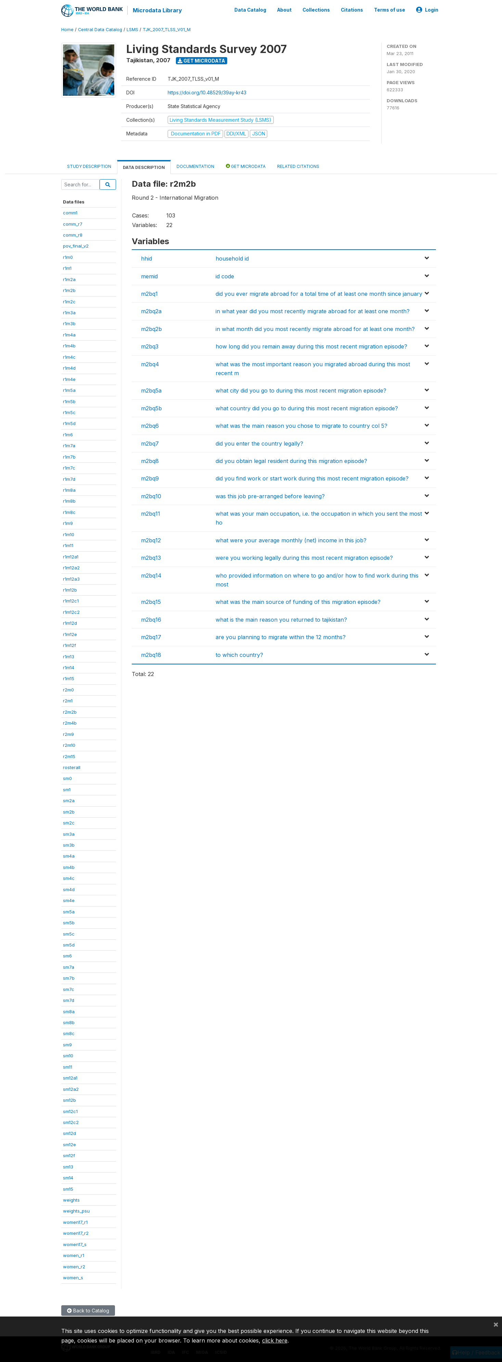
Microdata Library (157, 10)
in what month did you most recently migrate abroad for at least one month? (315, 328)
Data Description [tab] (144, 166)
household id (232, 257)
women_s (73, 1277)
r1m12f (69, 644)
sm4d (69, 888)
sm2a (69, 800)
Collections (316, 9)
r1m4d (69, 367)
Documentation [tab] (195, 165)
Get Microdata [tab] (246, 165)
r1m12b (70, 589)
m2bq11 (150, 513)
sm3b (69, 844)
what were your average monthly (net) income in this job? (291, 539)
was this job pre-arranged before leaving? (270, 495)
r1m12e (70, 633)
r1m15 (68, 678)
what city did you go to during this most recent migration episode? (301, 389)
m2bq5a (151, 389)
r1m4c (69, 356)
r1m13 (68, 656)
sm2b (69, 811)
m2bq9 (150, 477)
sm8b (69, 1021)
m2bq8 (150, 460)
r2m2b (70, 711)
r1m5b (69, 401)
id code (225, 275)
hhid (146, 257)
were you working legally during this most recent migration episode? (304, 557)
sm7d (68, 999)
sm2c (69, 822)
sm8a (69, 1011)
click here (274, 1340)
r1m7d (69, 478)
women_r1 (73, 1254)
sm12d (69, 1133)
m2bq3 (149, 345)
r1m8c (69, 511)
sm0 (67, 778)
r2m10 (69, 744)
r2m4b (70, 722)
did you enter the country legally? (259, 442)
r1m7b (69, 456)
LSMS (132, 28)
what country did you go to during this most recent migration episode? (307, 407)
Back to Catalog (88, 1310)
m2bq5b (151, 407)
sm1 (66, 789)
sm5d (69, 944)
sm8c (69, 1033)
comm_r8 (72, 234)
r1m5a (69, 389)
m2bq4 (150, 363)
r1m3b (69, 323)
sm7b (69, 977)
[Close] (496, 1324)
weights (71, 1199)
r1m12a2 (71, 567)
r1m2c (69, 301)
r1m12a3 (71, 578)
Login (427, 9)
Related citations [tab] (298, 165)
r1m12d (70, 622)
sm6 (67, 955)
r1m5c (69, 411)
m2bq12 (151, 539)
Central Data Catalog (100, 28)
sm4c (69, 877)
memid (149, 275)
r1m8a (69, 489)
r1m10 (68, 534)
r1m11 (68, 544)
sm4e (69, 899)
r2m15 (69, 755)
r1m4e (69, 378)
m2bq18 (151, 654)
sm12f (69, 1155)
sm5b (69, 922)
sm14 (68, 1177)
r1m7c (69, 467)
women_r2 (74, 1266)
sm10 (68, 1055)
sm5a (69, 911)
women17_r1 (75, 1221)
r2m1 (68, 700)
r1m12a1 (70, 556)
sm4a (69, 855)
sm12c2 (71, 1121)
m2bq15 (151, 601)
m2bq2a (151, 310)
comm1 (70, 212)
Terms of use (389, 9)
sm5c (69, 933)
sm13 (68, 1166)
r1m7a (69, 445)
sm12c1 (70, 1110)
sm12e (69, 1144)
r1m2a (69, 278)
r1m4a (69, 334)
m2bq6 (150, 425)
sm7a (68, 966)
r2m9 (68, 733)
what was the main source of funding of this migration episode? (298, 601)
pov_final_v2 (76, 245)
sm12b (69, 1099)
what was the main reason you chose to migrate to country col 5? (301, 425)
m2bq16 (151, 619)
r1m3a (69, 312)
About (284, 9)
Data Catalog (250, 9)
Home (67, 28)
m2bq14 (151, 574)
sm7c (68, 988)
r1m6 (68, 434)
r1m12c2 (71, 611)
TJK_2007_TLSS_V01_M (167, 28)
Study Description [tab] (89, 165)
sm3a (69, 833)
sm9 (67, 1044)
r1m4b (69, 345)
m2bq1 (149, 293)
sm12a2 (71, 1088)
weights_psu (76, 1210)
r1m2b (69, 289)
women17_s (75, 1243)
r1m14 (68, 667)
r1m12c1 (71, 600)
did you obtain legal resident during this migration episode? (291, 460)
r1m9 (68, 522)
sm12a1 (70, 1077)
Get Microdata (201, 60)
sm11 (67, 1066)
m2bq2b (151, 328)
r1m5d (69, 423)
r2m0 (68, 689)
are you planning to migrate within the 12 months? (281, 636)
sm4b (69, 866)
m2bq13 (151, 557)
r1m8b (69, 500)
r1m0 (68, 256)
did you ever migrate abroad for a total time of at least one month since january (319, 293)
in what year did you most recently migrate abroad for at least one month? (313, 310)
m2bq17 (151, 636)
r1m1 (67, 267)
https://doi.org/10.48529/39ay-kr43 (207, 92)
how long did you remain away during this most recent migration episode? (311, 345)
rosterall (71, 766)
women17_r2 (76, 1232)
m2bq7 (150, 442)
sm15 (68, 1188)
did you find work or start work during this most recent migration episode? (312, 477)
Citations (352, 9)
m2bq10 (151, 495)
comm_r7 (72, 223)
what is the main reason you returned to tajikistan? (281, 619)
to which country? (239, 654)
